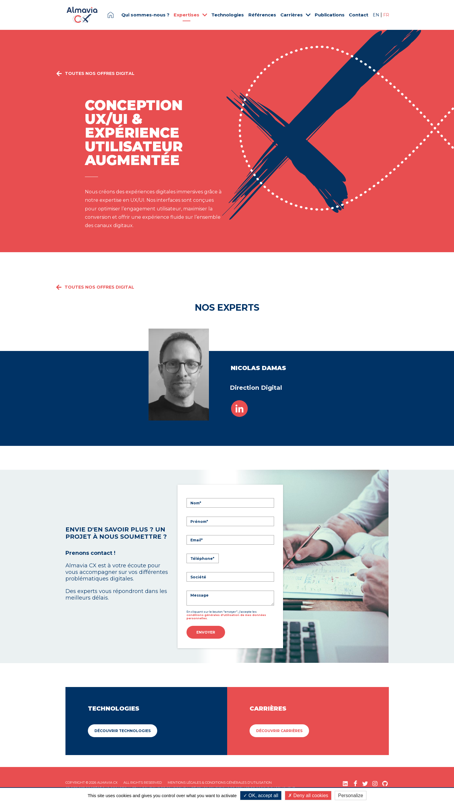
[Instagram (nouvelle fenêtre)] (375, 783)
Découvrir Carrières (279, 730)
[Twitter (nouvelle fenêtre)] (365, 783)
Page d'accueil (110, 15)
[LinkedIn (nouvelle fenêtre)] (345, 783)
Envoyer (205, 632)
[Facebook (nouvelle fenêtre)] (355, 783)
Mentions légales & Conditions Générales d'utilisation (220, 782)
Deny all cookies (308, 795)
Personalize (350, 795)
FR (386, 15)
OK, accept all (260, 795)
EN (376, 15)
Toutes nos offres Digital (95, 80)
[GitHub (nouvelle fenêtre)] (385, 783)
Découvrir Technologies (122, 730)
